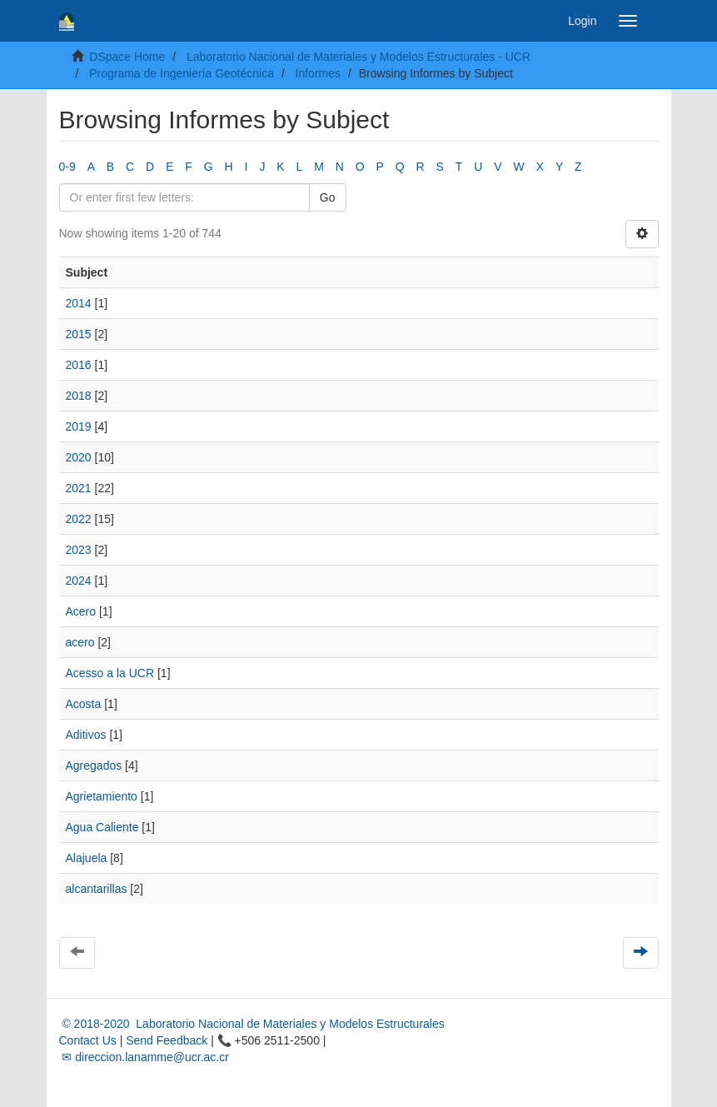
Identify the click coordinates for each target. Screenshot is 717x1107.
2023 (79, 549)
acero (80, 642)
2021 (79, 488)
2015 (79, 334)
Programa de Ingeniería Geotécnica (181, 73)
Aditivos (86, 734)
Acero (81, 611)
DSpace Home (127, 56)
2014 (79, 303)
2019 (79, 426)
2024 (79, 580)
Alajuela (86, 858)
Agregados (94, 765)
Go (328, 197)
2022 (79, 519)
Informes (318, 73)
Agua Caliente (102, 827)
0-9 (67, 166)
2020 (79, 457)
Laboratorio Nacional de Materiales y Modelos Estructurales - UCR (358, 56)
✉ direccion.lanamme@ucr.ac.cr (144, 1057)
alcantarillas (96, 888)
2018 (79, 395)
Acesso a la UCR (110, 673)
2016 (79, 364)
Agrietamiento (101, 796)
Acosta (84, 704)
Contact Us (88, 1040)
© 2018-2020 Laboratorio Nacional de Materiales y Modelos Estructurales (252, 1023)
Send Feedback (166, 1040)
